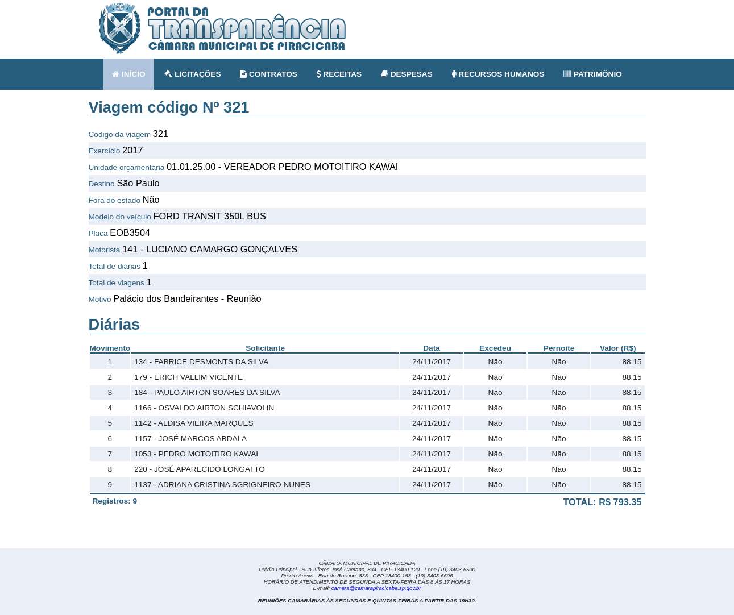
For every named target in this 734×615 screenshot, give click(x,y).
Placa (98, 233)
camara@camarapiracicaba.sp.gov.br (376, 588)
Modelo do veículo (120, 217)
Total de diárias (114, 266)
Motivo (100, 299)
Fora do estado (114, 200)
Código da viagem (120, 134)
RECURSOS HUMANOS (498, 74)
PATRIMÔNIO (592, 74)
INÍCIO (128, 74)
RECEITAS (339, 74)
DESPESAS (407, 74)
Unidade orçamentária (127, 167)
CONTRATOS (268, 74)
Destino (102, 184)
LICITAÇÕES (192, 74)
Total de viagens (116, 283)
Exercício (105, 151)
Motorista (105, 250)
